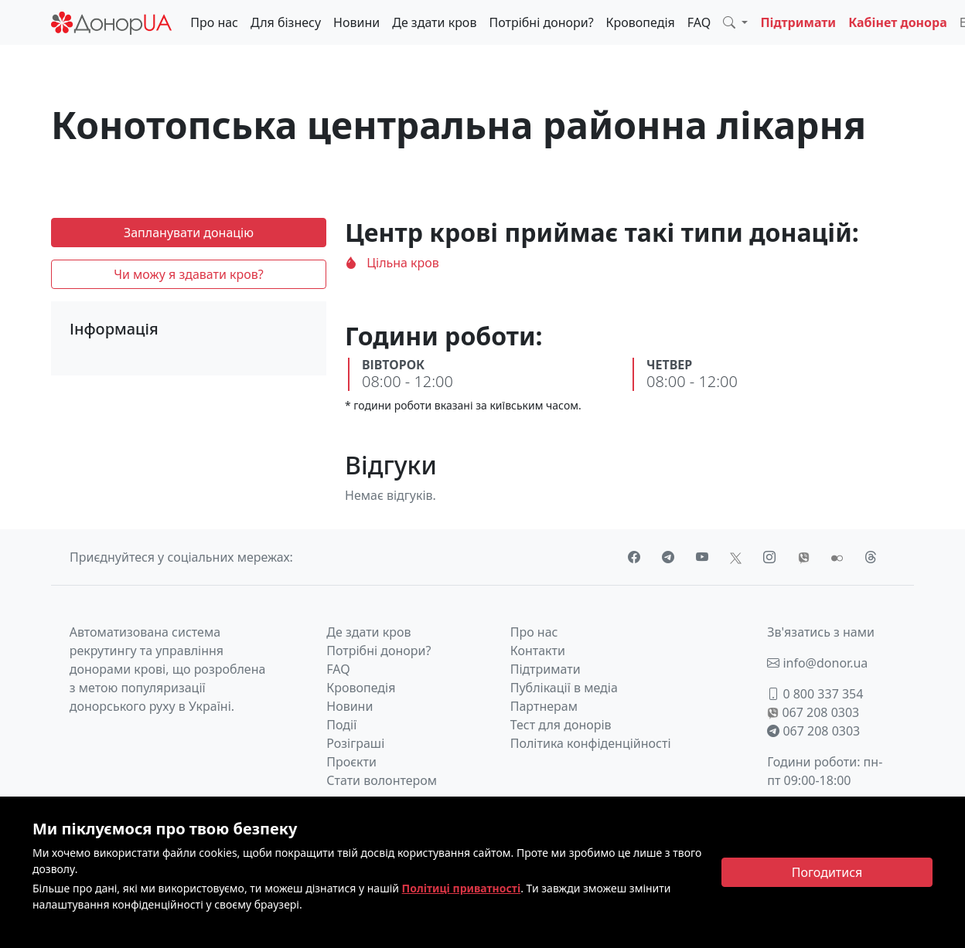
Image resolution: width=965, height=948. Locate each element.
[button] (735, 22)
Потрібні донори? (541, 22)
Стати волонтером (381, 780)
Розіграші (355, 743)
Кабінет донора (897, 22)
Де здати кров (434, 22)
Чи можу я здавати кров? (189, 274)
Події (341, 724)
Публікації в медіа (564, 687)
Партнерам (544, 706)
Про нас (214, 22)
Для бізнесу (286, 22)
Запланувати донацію (189, 232)
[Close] (827, 872)
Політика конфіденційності (590, 743)
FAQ (699, 22)
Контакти (537, 650)
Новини (356, 22)
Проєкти (351, 761)
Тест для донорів (561, 724)
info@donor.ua (817, 662)
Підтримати (798, 22)
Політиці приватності (461, 888)
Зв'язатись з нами (821, 632)
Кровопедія (640, 22)
